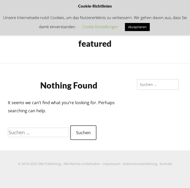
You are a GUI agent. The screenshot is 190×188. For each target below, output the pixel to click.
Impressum (111, 164)
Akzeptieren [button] (137, 27)
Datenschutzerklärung (140, 164)
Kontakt (166, 164)
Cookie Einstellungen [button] (100, 26)
